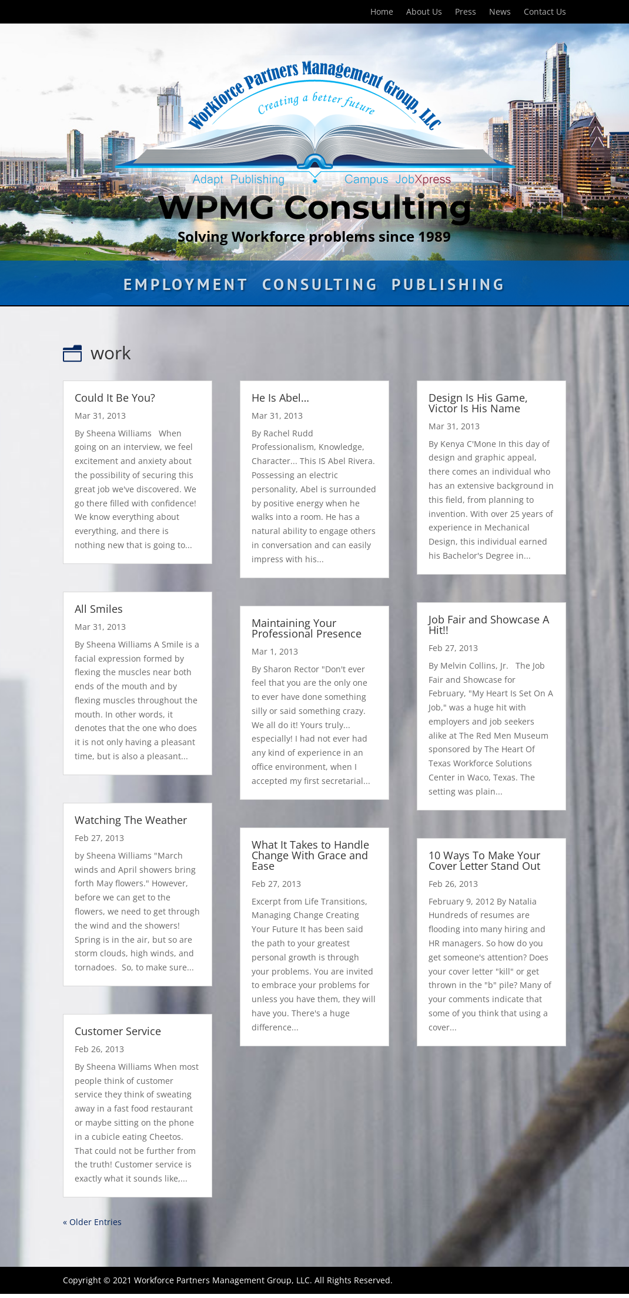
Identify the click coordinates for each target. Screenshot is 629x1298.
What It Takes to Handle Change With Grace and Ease (310, 855)
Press (465, 12)
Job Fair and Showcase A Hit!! (489, 624)
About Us (424, 12)
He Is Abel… (280, 398)
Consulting (320, 287)
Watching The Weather (131, 820)
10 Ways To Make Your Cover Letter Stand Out (484, 860)
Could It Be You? (115, 398)
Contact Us (545, 12)
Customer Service (118, 1031)
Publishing (449, 287)
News (500, 12)
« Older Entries (92, 1221)
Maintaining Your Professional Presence (307, 628)
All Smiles (99, 609)
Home (381, 12)
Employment (186, 287)
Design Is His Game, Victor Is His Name (478, 403)
